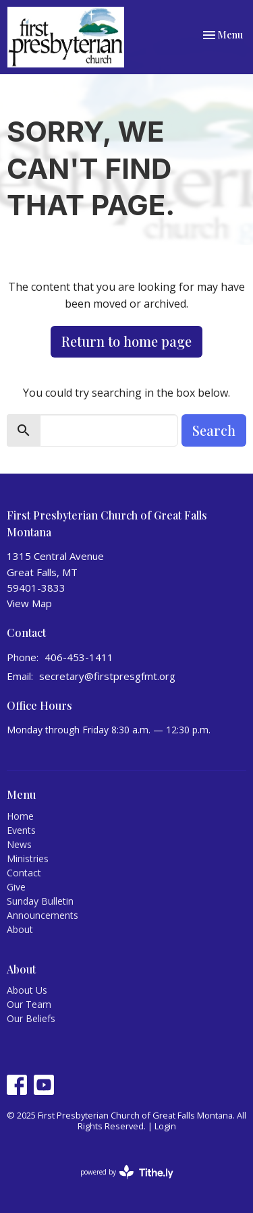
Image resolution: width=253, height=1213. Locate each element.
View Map (29, 603)
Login (165, 1126)
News (19, 844)
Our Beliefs (31, 1018)
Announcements (42, 915)
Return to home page (126, 341)
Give (16, 886)
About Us (27, 990)
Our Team (29, 1004)
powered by (126, 1172)
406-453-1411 (79, 657)
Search (213, 430)
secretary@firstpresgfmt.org (107, 676)
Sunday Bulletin (40, 901)
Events (21, 830)
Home (20, 816)
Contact (24, 872)
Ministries (28, 858)
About (20, 929)
